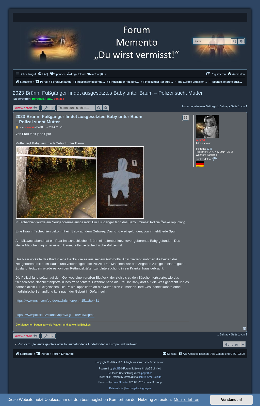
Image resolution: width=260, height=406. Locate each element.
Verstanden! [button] (231, 400)
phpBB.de (146, 373)
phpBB (117, 368)
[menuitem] (43, 74)
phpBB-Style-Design (149, 377)
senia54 (59, 98)
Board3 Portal (120, 382)
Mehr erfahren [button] (186, 399)
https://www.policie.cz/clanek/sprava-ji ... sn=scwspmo (54, 315)
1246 (209, 148)
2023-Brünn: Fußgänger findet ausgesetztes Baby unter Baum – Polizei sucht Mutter (108, 93)
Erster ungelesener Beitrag (198, 106)
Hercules (38, 98)
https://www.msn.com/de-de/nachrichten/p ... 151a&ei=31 (57, 300)
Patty (48, 98)
